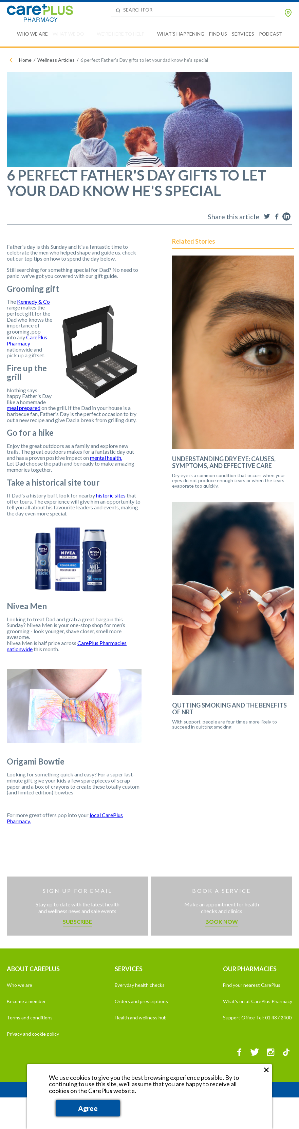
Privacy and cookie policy (33, 1034)
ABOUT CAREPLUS (33, 969)
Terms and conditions (30, 1017)
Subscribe (77, 921)
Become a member (26, 1001)
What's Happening (180, 34)
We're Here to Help (121, 34)
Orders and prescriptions (141, 1001)
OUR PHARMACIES (250, 969)
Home (25, 60)
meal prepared (23, 407)
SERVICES (129, 969)
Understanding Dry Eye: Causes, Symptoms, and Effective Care (224, 462)
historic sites (111, 495)
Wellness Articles (56, 60)
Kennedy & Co (33, 301)
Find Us (218, 34)
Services (243, 34)
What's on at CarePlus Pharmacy (257, 1001)
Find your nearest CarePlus (251, 985)
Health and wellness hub (141, 1017)
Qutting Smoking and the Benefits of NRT (229, 709)
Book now (221, 921)
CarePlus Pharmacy (27, 340)
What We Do (68, 34)
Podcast (270, 34)
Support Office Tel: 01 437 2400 (257, 1017)
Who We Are (32, 34)
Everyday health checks (140, 985)
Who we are (19, 985)
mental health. (106, 457)
